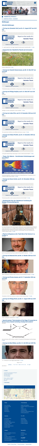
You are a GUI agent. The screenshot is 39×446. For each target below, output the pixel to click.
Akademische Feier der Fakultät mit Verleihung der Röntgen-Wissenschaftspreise (17, 201)
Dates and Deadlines (25, 405)
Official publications (25, 412)
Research (6, 407)
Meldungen (15, 18)
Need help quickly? (8, 440)
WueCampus (23, 419)
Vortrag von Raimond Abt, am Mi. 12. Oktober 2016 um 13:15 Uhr (19, 256)
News (22, 407)
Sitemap (22, 432)
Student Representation (9, 426)
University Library (7, 418)
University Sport (7, 421)
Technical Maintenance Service (10, 439)
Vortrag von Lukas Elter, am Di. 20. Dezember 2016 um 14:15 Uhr (19, 113)
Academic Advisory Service (9, 422)
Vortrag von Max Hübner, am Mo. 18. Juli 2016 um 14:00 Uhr (19, 343)
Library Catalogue (24, 423)
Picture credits (24, 434)
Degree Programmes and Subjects (27, 406)
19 (27, 364)
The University (7, 405)
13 (20, 364)
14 (22, 364)
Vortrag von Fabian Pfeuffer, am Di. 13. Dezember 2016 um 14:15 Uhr (18, 135)
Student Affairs (7, 424)
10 (16, 364)
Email (6, 380)
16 (25, 364)
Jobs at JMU (23, 409)
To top (22, 435)
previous (9, 364)
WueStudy (23, 418)
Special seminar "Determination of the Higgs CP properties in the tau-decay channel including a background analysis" (19, 321)
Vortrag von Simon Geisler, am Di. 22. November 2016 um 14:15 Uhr (18, 179)
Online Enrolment (24, 422)
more (33, 47)
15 (23, 364)
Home (5, 402)
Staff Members (24, 410)
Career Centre (7, 427)
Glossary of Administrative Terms (27, 411)
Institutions (6, 410)
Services (6, 416)
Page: (22, 440)
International (6, 411)
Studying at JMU (7, 406)
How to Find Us (7, 434)
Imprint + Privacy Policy (12, 444)
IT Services (6, 419)
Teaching (6, 409)
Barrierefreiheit (28, 444)
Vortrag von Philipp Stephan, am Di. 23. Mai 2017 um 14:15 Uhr (18, 92)
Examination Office (8, 423)
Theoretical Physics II (10, 16)
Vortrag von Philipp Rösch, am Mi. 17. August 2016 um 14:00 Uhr (19, 299)
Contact (6, 370)
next (29, 364)
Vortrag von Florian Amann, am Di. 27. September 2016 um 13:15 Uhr (18, 277)
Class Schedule (24, 421)
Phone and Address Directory (10, 433)
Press (5, 435)
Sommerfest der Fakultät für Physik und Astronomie (17, 50)
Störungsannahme (8, 438)
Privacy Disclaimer (21, 444)
